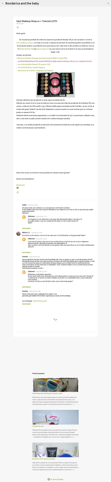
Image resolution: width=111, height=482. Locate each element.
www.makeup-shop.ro (25, 43)
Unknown (31, 216)
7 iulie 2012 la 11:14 (41, 216)
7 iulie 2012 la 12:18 (34, 256)
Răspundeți (26, 228)
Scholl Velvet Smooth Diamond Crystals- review (47, 393)
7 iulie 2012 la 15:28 (41, 238)
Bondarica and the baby (22, 3)
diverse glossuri (42, 49)
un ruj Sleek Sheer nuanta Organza (31, 67)
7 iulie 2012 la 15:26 (41, 271)
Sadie (24, 205)
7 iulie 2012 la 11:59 (36, 232)
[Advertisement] (55, 353)
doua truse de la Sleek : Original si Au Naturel (35, 70)
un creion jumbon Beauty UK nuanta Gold (33, 64)
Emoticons (20, 185)
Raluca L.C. (26, 232)
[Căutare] (42, 3)
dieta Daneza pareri (40, 301)
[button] (17, 27)
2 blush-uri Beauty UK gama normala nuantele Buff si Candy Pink (42, 58)
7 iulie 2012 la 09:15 (32, 205)
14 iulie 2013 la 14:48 (34, 291)
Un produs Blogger (55, 479)
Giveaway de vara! (38, 426)
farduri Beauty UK (26, 49)
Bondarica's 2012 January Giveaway (43, 459)
